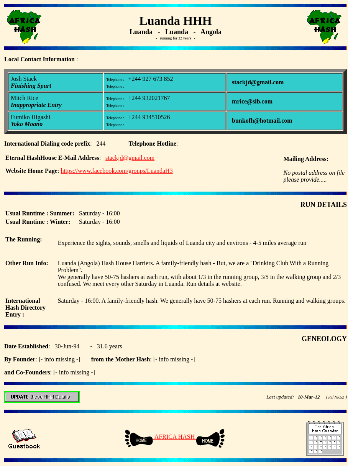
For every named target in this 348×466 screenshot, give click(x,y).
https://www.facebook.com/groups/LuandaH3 (116, 170)
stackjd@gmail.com (129, 157)
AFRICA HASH (175, 436)
